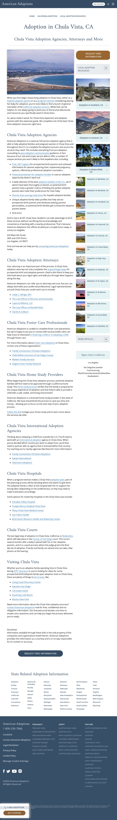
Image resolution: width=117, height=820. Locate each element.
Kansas (46, 682)
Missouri (63, 682)
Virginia (96, 692)
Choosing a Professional (69, 739)
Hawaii (30, 694)
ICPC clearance (21, 571)
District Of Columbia (31, 683)
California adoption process (36, 107)
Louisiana (47, 688)
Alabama (14, 682)
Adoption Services (92, 754)
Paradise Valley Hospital (23, 502)
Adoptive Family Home (67, 728)
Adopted (88, 739)
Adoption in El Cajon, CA (97, 281)
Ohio (78, 685)
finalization (67, 536)
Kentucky (47, 685)
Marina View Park (20, 599)
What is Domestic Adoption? (70, 735)
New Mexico (65, 702)
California (15, 695)
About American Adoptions (96, 750)
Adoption (89, 735)
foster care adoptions (44, 342)
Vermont (96, 688)
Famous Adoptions (92, 772)
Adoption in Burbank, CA (97, 190)
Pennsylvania (81, 695)
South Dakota (81, 705)
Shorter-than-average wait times (27, 195)
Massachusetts (49, 699)
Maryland (47, 695)
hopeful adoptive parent (18, 100)
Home (32, 16)
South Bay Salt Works (22, 595)
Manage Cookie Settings (16, 761)
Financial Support (39, 746)
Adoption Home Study (68, 743)
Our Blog (89, 786)
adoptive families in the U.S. (52, 182)
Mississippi (48, 709)
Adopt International (21, 458)
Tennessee (80, 709)
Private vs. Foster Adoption (96, 757)
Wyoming (96, 705)
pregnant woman (46, 100)
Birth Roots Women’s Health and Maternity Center (36, 519)
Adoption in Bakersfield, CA (94, 170)
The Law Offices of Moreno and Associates (32, 299)
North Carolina (66, 709)
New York (64, 705)
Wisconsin (97, 702)
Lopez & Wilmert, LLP (22, 303)
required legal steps (56, 269)
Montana (63, 685)
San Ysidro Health (20, 514)
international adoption (30, 440)
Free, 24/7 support (21, 164)
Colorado (14, 699)
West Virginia (98, 699)
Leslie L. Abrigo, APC (22, 294)
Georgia (30, 691)
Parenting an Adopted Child (96, 746)
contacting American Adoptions (53, 246)
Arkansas (14, 692)
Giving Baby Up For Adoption (43, 732)
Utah (95, 685)
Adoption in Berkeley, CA (98, 179)
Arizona (14, 688)
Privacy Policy (9, 750)
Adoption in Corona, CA (97, 235)
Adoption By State (92, 743)
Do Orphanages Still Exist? (96, 783)
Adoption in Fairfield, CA (97, 326)
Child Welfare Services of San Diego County (32, 355)
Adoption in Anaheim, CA (93, 105)
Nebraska (64, 688)
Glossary (89, 775)
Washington (97, 695)
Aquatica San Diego (21, 586)
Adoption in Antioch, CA (94, 138)
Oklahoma (80, 688)
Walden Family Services (23, 359)
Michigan (47, 702)
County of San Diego (42, 539)
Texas (95, 682)
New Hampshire (66, 695)
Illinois (30, 701)
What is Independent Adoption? (93, 763)
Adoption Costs (65, 732)
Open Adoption (38, 754)
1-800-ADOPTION (14, 807)
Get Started (99, 4)
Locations (7, 734)
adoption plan (57, 479)
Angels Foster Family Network (26, 363)
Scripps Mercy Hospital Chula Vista (28, 506)
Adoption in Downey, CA (97, 269)
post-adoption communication (35, 153)
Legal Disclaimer (11, 745)
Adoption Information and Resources (96, 730)
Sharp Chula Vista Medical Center (28, 510)
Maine (46, 692)
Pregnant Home (38, 728)
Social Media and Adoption (96, 779)
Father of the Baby (40, 743)
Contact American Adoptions (21, 607)
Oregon (79, 692)
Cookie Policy (9, 755)
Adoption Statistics (93, 768)
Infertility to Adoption (68, 746)
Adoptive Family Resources (69, 754)
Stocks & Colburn (20, 311)
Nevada (63, 692)
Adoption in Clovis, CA (96, 213)
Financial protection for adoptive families (31, 174)
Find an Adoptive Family (41, 735)
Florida (30, 687)
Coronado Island (20, 590)
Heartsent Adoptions (22, 462)
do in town (39, 577)
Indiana (30, 704)
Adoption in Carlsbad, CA (98, 202)
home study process (27, 386)
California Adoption (47, 16)
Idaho (29, 698)
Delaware (15, 705)
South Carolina (82, 702)
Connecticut (15, 702)
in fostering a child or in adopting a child (49, 334)
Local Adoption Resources (73, 16)
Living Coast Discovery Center (26, 582)
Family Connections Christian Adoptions (31, 351)
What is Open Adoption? (68, 750)
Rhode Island (81, 699)
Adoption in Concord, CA (97, 224)
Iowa (29, 708)
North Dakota (81, 682)
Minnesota (48, 705)
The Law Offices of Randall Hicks (27, 307)
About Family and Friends (42, 750)
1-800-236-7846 (12, 728)
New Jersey (64, 699)
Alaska (13, 685)
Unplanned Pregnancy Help (43, 739)
